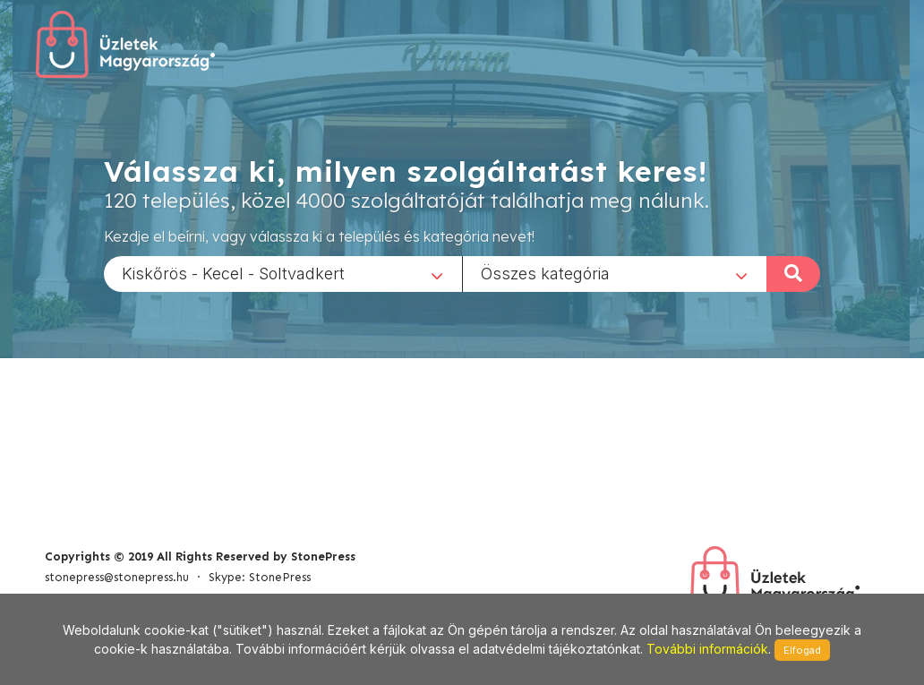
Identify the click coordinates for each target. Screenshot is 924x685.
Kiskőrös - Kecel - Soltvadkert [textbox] (233, 272)
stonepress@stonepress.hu (117, 577)
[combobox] (283, 273)
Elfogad (802, 650)
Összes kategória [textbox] (545, 272)
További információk (707, 648)
